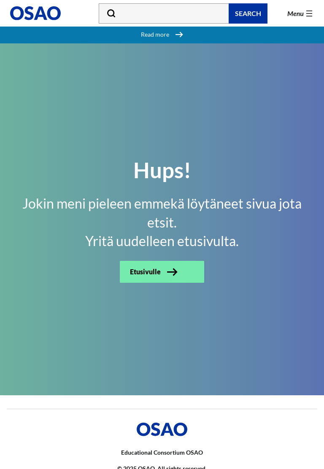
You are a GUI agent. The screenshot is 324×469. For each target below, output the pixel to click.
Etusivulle (145, 272)
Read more (155, 34)
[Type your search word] (183, 13)
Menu (295, 13)
